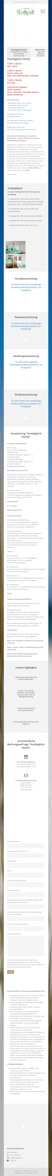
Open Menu (43, 11)
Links (35, 1171)
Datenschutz (27, 1171)
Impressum (17, 1171)
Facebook (11, 1161)
